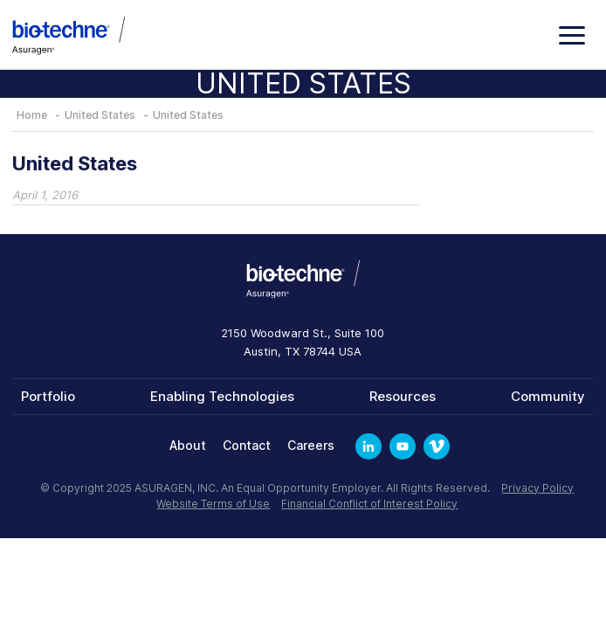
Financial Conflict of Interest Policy (369, 503)
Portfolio (48, 396)
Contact (247, 445)
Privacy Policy (537, 487)
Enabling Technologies (222, 396)
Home (32, 114)
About (187, 445)
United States (100, 114)
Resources (402, 396)
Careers (310, 445)
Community (548, 396)
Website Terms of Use (213, 503)
